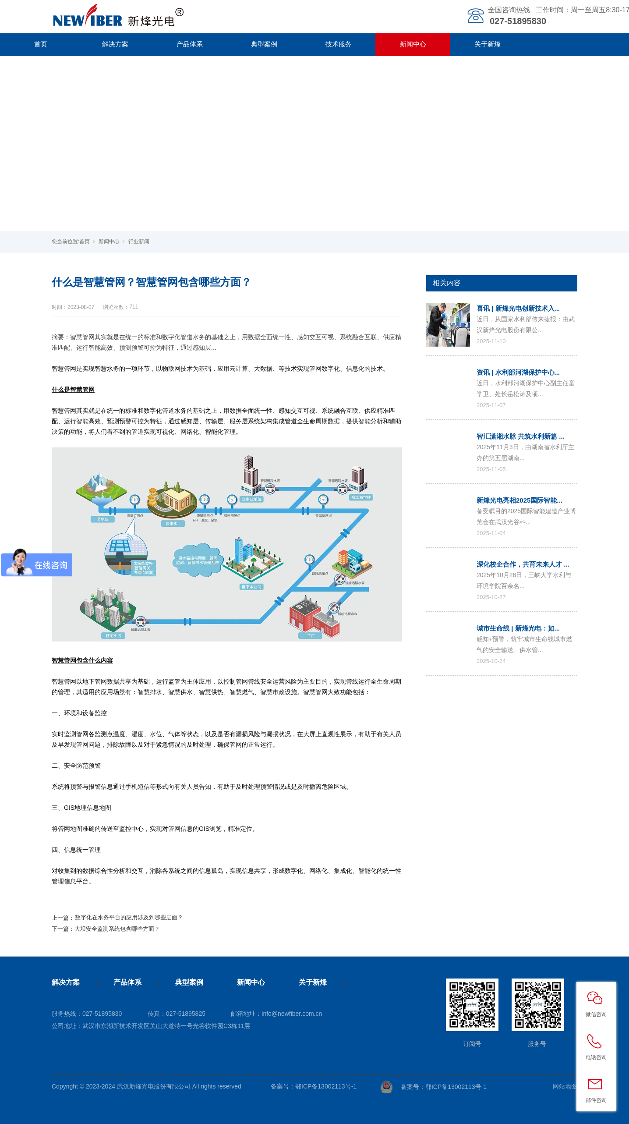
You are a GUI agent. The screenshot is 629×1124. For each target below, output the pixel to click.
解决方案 (115, 44)
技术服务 (338, 44)
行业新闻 (138, 241)
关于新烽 (487, 44)
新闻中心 (413, 44)
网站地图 (565, 1086)
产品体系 (190, 44)
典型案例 (264, 44)
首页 (40, 44)
